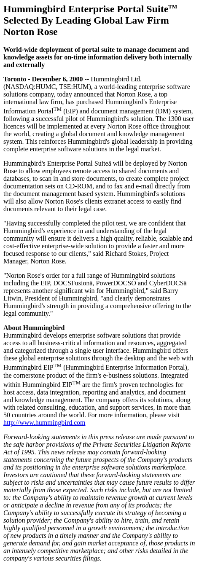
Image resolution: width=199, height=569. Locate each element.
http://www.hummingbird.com (44, 422)
